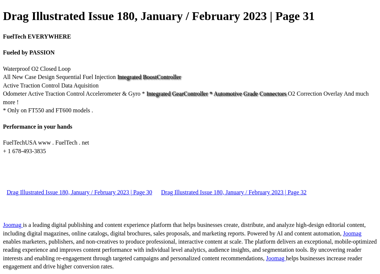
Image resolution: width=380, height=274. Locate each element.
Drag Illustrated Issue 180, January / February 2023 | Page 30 (79, 192)
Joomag (13, 225)
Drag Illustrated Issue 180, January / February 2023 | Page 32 (234, 192)
